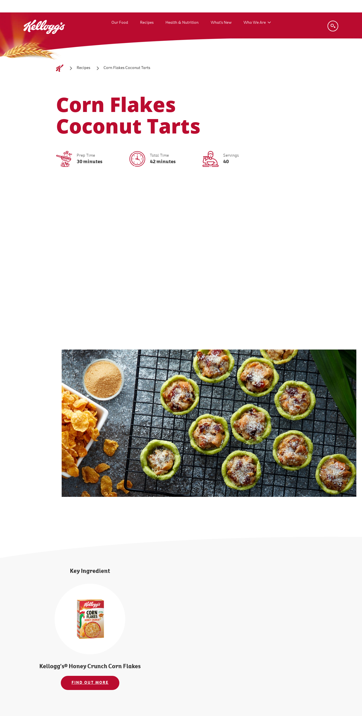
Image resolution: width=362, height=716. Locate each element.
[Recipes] (83, 68)
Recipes (147, 22)
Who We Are (255, 22)
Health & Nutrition (182, 22)
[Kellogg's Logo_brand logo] (44, 39)
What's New (221, 22)
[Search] (332, 26)
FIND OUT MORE (90, 682)
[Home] (59, 68)
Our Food (119, 22)
